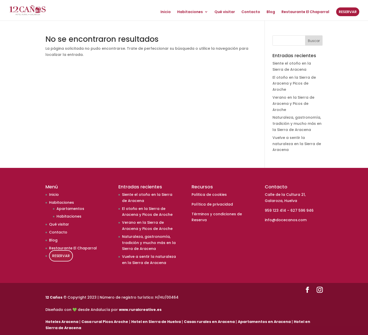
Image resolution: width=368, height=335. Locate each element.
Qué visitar (224, 12)
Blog (271, 12)
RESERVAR (348, 11)
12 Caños (53, 297)
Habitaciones (190, 12)
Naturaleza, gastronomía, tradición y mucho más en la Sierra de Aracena (297, 123)
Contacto (250, 12)
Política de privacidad (212, 204)
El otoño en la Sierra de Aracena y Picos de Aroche (294, 83)
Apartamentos (70, 208)
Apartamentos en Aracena (264, 321)
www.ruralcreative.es (140, 309)
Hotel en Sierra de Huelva (156, 321)
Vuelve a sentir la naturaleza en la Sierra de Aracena (296, 144)
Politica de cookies (209, 194)
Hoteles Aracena (61, 321)
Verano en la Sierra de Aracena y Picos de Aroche (293, 103)
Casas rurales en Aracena (209, 321)
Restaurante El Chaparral (305, 12)
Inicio (166, 12)
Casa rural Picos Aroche (104, 321)
